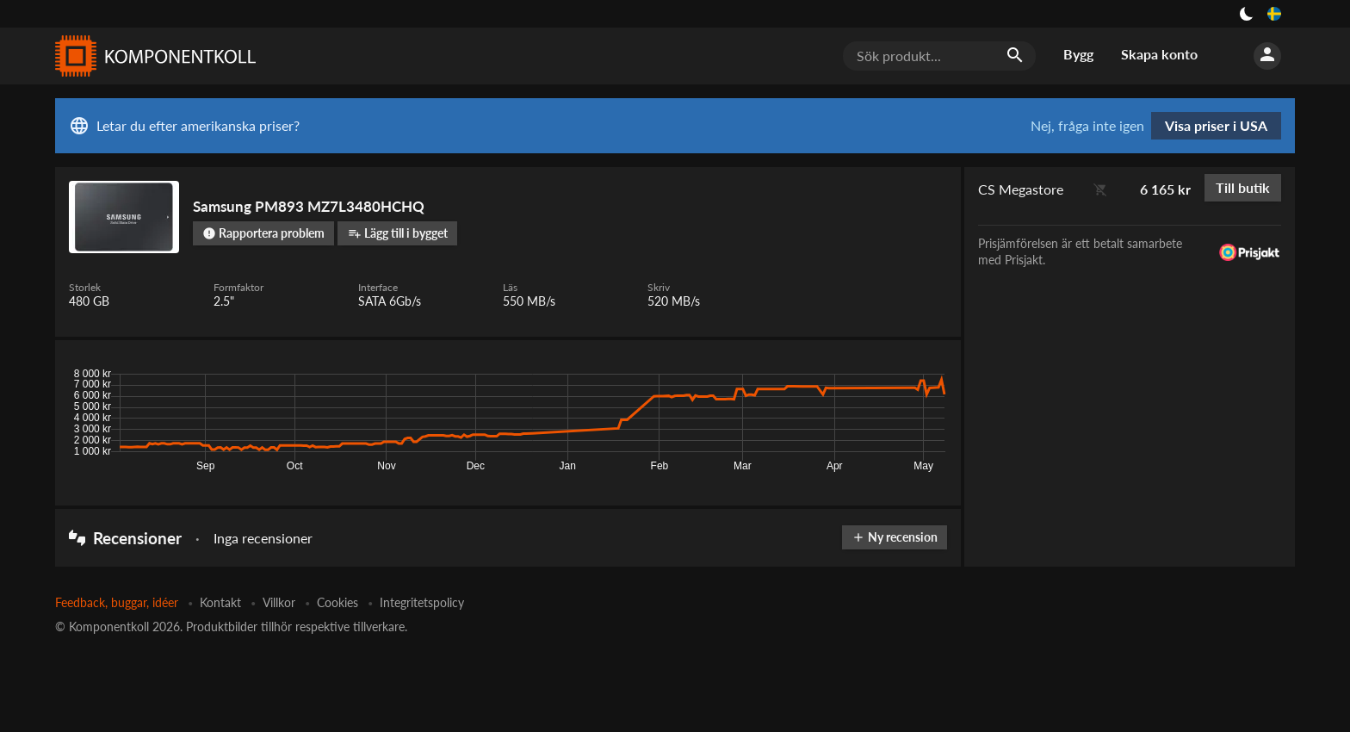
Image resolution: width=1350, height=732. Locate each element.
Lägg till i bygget (398, 233)
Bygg (1078, 54)
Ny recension (894, 537)
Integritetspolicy (422, 602)
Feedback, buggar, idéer (116, 602)
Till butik (1243, 187)
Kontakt (220, 602)
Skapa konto (1159, 54)
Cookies (337, 602)
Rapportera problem (263, 233)
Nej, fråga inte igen (1087, 125)
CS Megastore (1020, 189)
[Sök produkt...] (939, 56)
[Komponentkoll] (151, 56)
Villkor (279, 602)
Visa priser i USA (1216, 125)
